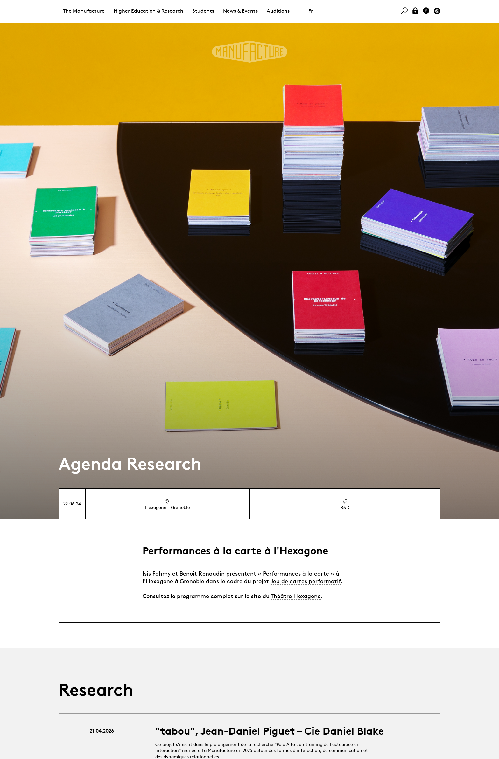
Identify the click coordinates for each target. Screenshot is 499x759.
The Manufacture (84, 11)
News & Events (240, 11)
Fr (310, 11)
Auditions (278, 11)
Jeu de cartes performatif (306, 580)
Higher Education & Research (148, 11)
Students (203, 11)
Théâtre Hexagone (296, 595)
